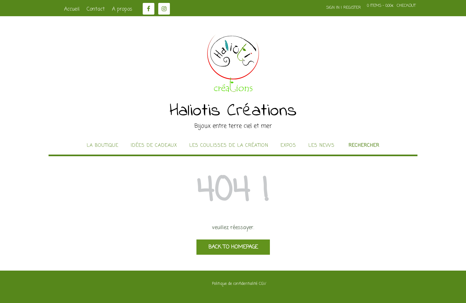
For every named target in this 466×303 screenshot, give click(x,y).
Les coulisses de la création (228, 146)
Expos (288, 146)
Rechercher (364, 146)
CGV (262, 284)
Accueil (72, 9)
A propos (122, 9)
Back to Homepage (233, 247)
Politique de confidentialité (235, 284)
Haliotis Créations (233, 111)
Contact (96, 9)
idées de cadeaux (154, 146)
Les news (321, 146)
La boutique (102, 146)
